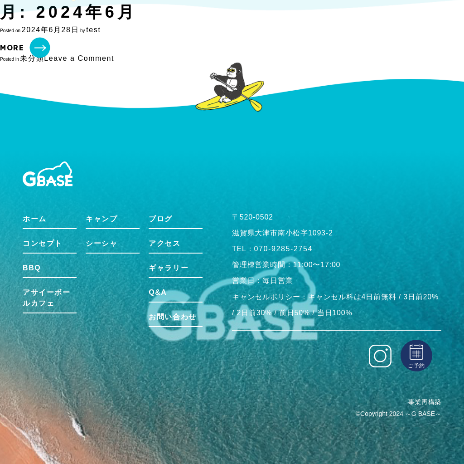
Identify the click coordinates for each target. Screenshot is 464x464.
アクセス (164, 243)
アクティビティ (276, 24)
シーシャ (101, 243)
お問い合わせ (173, 317)
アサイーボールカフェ (47, 297)
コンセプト (128, 24)
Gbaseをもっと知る (338, 24)
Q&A (158, 292)
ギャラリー (168, 268)
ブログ (161, 219)
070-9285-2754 (283, 249)
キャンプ (101, 219)
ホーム (93, 24)
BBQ (161, 25)
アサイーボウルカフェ (211, 24)
